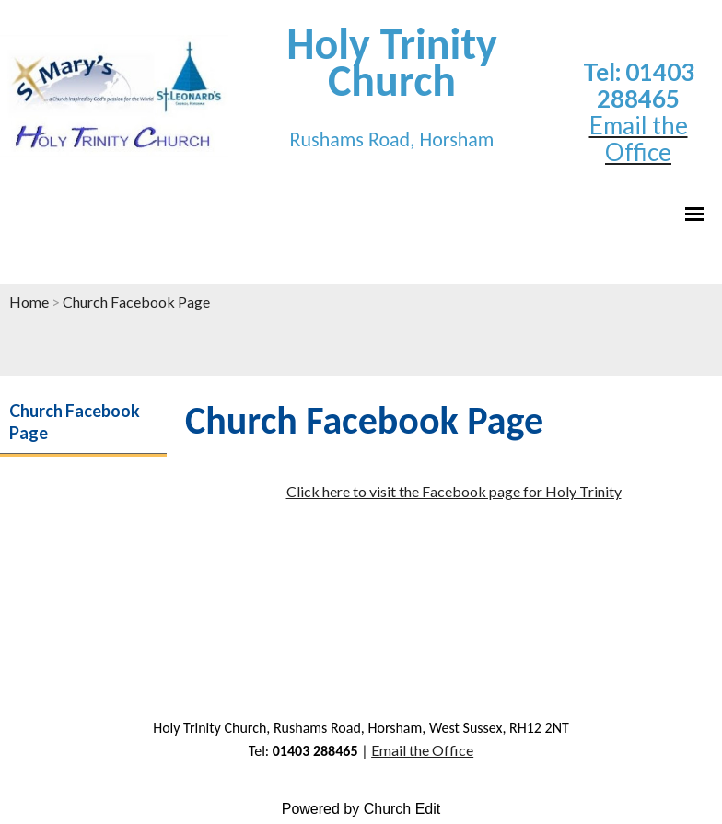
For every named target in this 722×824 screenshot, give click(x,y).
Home (29, 301)
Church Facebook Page (136, 301)
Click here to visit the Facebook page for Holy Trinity (454, 491)
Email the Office (422, 750)
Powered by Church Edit (361, 809)
